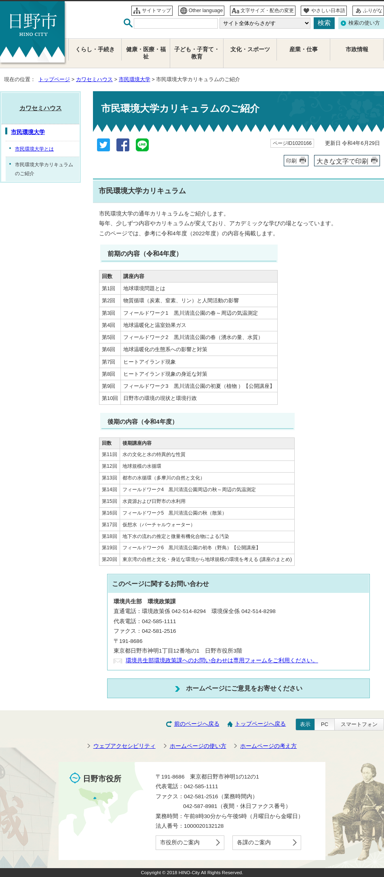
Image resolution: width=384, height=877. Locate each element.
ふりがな (372, 10)
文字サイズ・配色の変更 (267, 10)
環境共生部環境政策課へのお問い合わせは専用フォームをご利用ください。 (222, 660)
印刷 (291, 161)
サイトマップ (156, 10)
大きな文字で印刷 (342, 161)
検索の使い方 (364, 23)
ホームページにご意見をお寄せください (244, 688)
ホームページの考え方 (268, 746)
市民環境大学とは (34, 149)
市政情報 (357, 49)
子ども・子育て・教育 (196, 53)
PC (324, 724)
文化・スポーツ (250, 49)
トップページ (54, 79)
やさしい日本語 (328, 10)
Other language (206, 10)
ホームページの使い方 (198, 746)
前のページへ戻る (196, 724)
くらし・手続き (95, 49)
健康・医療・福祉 (146, 53)
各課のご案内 (254, 842)
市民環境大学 (134, 79)
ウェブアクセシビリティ (124, 746)
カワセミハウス (94, 79)
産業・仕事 (303, 49)
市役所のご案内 (180, 842)
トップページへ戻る (260, 724)
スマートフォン (359, 724)
